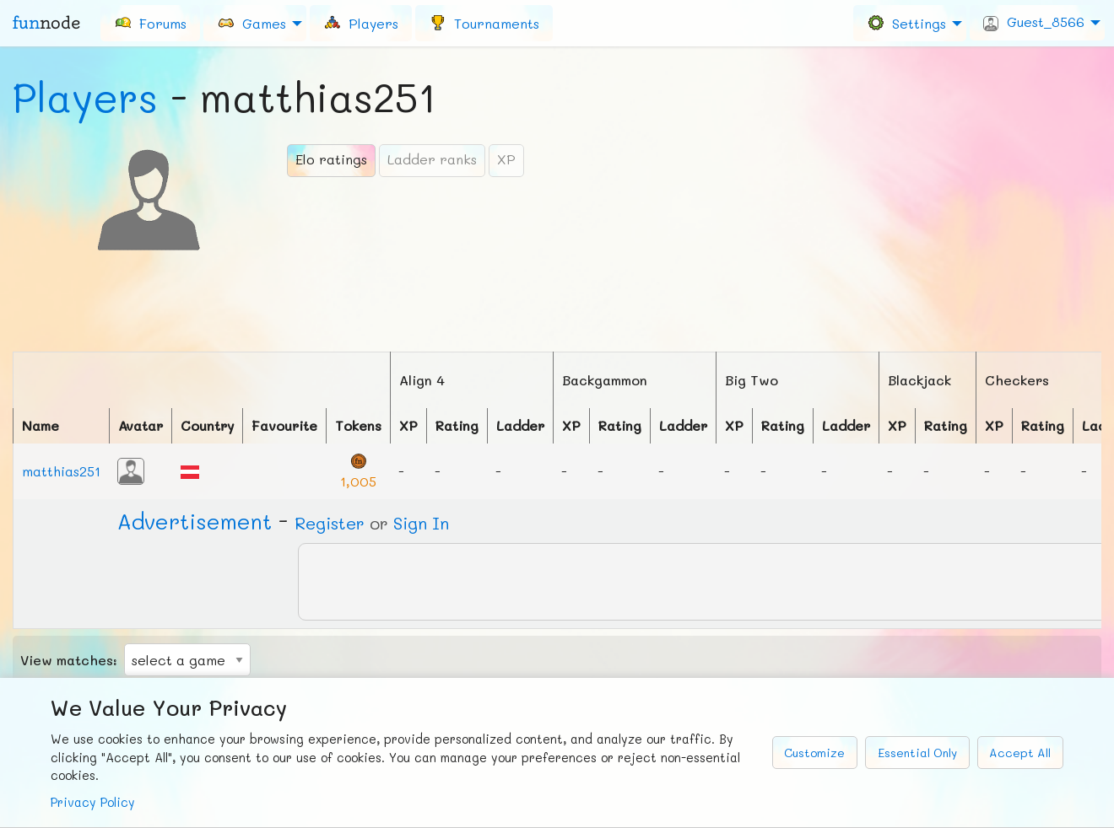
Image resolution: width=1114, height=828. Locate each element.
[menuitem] (150, 22)
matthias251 (61, 471)
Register (330, 523)
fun (46, 23)
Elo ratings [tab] (331, 159)
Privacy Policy (93, 802)
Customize (814, 752)
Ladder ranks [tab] (432, 159)
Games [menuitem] (251, 22)
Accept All (1020, 752)
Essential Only (917, 752)
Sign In (421, 523)
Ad (194, 521)
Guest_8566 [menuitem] (1033, 22)
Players (85, 97)
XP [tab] (506, 159)
